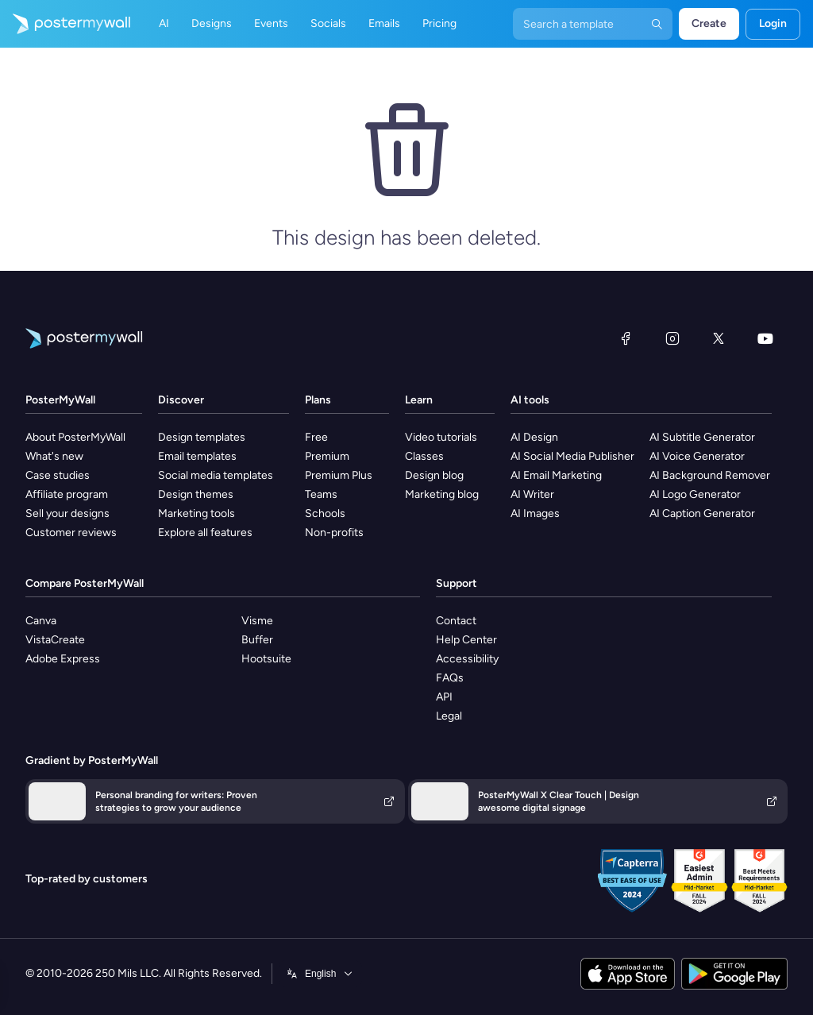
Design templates (201, 437)
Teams (321, 494)
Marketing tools (196, 513)
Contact (456, 620)
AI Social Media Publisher (572, 456)
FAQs (450, 678)
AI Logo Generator (695, 494)
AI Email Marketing (556, 475)
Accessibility (467, 659)
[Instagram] (672, 338)
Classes (424, 456)
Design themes (195, 494)
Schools (325, 513)
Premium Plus (338, 475)
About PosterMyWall (75, 437)
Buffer (257, 639)
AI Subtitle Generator (702, 437)
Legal (449, 716)
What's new (54, 456)
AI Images (535, 513)
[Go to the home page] (65, 24)
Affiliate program (66, 494)
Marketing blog (442, 494)
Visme (257, 620)
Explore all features (205, 532)
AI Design (534, 437)
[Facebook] (626, 338)
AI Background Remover (709, 475)
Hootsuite (266, 659)
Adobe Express (62, 659)
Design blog (434, 475)
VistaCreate (55, 639)
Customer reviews (71, 532)
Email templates (197, 456)
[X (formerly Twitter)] (718, 338)
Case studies (57, 475)
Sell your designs (67, 513)
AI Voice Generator (697, 456)
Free (316, 437)
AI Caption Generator (702, 513)
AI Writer (532, 494)
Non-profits (334, 532)
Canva (40, 620)
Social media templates (215, 475)
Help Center (466, 639)
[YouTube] (765, 338)
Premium (327, 456)
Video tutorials (441, 437)
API (444, 697)
